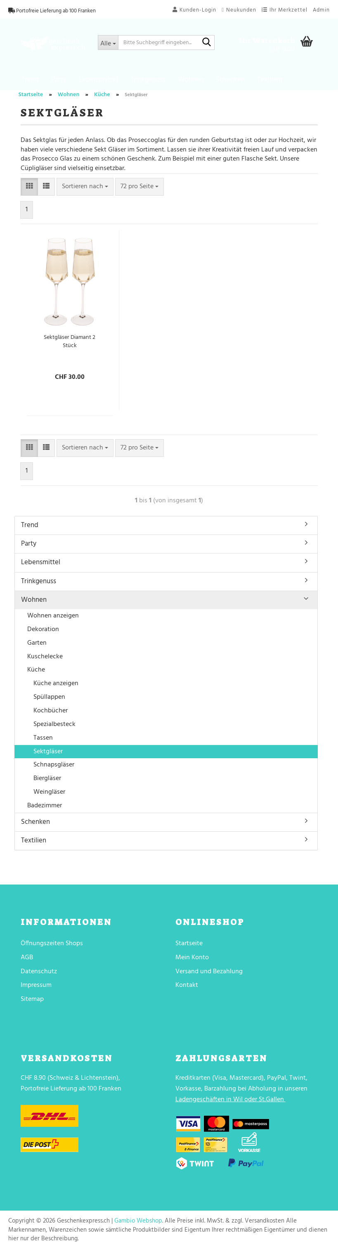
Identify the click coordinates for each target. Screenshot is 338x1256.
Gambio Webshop (138, 1224)
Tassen (43, 740)
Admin (321, 10)
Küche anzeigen (55, 686)
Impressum (36, 988)
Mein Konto (192, 960)
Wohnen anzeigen (53, 618)
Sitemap (32, 1001)
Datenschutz (39, 974)
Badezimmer (44, 808)
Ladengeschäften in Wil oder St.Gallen (229, 1102)
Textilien (269, 79)
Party (58, 79)
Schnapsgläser (53, 767)
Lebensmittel (98, 79)
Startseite (189, 946)
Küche (36, 672)
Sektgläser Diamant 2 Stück (69, 344)
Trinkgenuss (147, 79)
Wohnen (190, 79)
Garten (37, 646)
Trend (30, 79)
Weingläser (49, 795)
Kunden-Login (194, 10)
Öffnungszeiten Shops (52, 946)
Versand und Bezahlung (209, 974)
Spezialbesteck (54, 727)
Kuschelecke (45, 659)
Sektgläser (48, 754)
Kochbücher (50, 713)
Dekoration (43, 632)
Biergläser (47, 781)
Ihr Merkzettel (284, 10)
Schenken (230, 79)
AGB (27, 960)
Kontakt (186, 988)
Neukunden (239, 10)
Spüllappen (49, 700)
